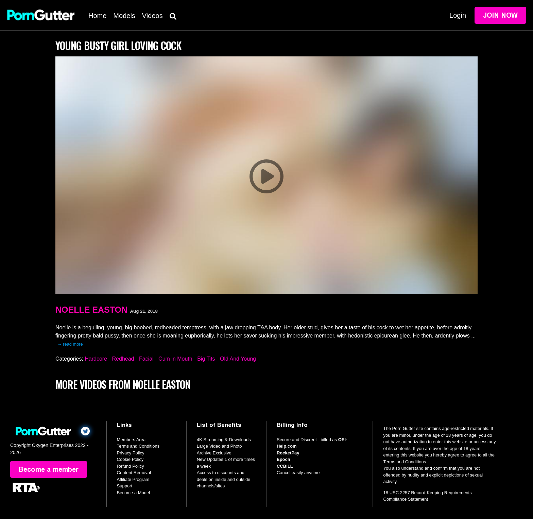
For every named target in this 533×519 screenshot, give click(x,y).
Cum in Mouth (175, 359)
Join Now (500, 15)
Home (97, 15)
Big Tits (206, 359)
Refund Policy (130, 466)
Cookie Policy (130, 459)
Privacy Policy (130, 452)
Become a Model (133, 492)
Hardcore (96, 359)
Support (125, 485)
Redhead (123, 359)
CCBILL (285, 466)
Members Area (131, 439)
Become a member (49, 469)
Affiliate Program (133, 479)
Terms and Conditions (138, 446)
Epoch (283, 459)
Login (457, 15)
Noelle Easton (91, 309)
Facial (146, 359)
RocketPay (288, 452)
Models (124, 15)
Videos (152, 15)
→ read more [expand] (70, 344)
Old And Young (238, 359)
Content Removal (134, 472)
